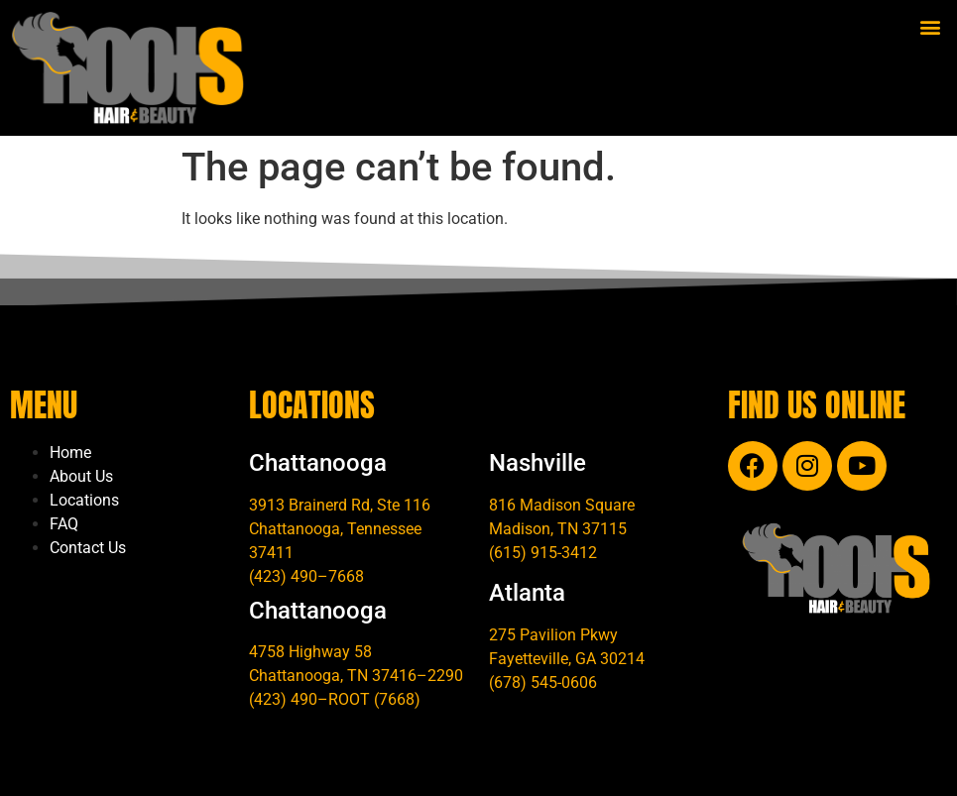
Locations (84, 500)
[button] (930, 26)
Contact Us (88, 547)
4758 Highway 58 (310, 651)
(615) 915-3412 (543, 552)
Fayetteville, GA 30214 (567, 658)
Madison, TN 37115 (558, 528)
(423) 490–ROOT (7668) (334, 699)
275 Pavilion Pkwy (553, 634)
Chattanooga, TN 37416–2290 (356, 675)
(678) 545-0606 (543, 682)
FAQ (64, 523)
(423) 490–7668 (306, 576)
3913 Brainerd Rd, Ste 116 (339, 505)
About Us (81, 476)
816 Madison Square (562, 505)
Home (70, 452)
